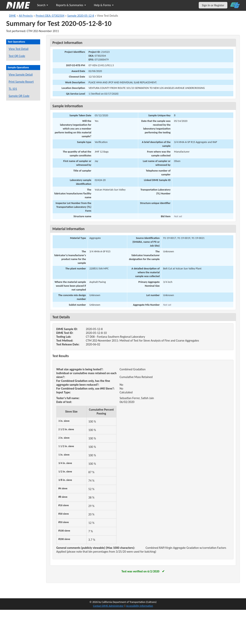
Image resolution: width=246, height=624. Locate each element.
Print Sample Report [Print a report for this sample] (21, 81)
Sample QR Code (19, 96)
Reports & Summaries (71, 5)
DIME (12, 15)
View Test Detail (18, 49)
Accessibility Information (139, 605)
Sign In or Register (213, 5)
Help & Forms (104, 5)
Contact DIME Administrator (108, 605)
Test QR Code (17, 56)
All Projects (26, 15)
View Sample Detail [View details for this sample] (21, 74)
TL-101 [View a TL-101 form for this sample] (13, 89)
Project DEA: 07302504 (50, 15)
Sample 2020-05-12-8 (80, 15)
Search (42, 5)
